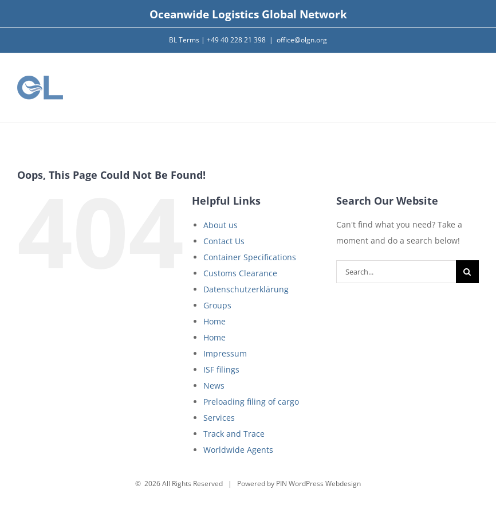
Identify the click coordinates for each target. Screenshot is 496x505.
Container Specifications (249, 257)
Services (219, 417)
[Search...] (396, 271)
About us (220, 225)
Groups (217, 305)
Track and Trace (234, 433)
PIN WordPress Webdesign (318, 483)
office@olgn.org (302, 40)
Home (214, 321)
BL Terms (184, 40)
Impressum (225, 353)
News (214, 385)
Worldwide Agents (238, 449)
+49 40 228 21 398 (236, 40)
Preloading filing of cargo (251, 401)
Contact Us (224, 241)
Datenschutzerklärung (246, 289)
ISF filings (221, 369)
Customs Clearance (240, 273)
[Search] (467, 271)
